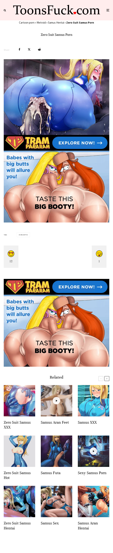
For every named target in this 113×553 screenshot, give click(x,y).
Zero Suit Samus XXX (17, 425)
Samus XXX (87, 422)
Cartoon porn (26, 22)
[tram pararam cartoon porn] (56, 221)
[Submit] (39, 49)
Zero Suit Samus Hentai (17, 525)
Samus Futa (51, 473)
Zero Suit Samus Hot (17, 475)
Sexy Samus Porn (92, 473)
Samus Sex (50, 523)
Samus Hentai (56, 22)
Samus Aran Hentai (88, 525)
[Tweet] (29, 49)
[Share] (19, 49)
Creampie (24, 235)
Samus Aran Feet (55, 422)
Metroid (41, 22)
